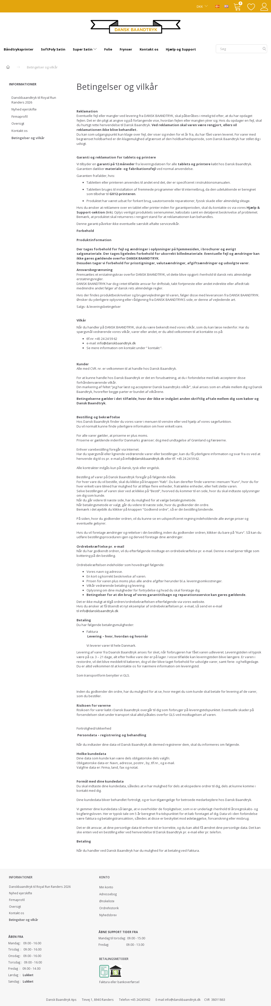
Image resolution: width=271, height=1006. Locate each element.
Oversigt (17, 123)
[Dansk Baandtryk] (135, 26)
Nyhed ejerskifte (24, 109)
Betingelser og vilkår (28, 138)
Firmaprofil (19, 116)
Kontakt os (19, 130)
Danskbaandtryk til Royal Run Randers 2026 (33, 100)
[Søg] (264, 48)
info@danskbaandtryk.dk (116, 343)
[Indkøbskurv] (238, 6)
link (109, 212)
